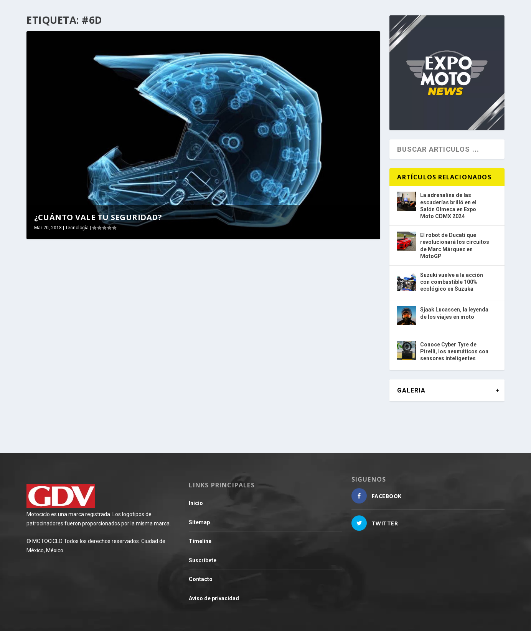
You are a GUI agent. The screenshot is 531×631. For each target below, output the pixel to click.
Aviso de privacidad (214, 598)
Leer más (53, 413)
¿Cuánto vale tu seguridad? (98, 217)
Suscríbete (202, 560)
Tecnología (77, 227)
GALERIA (411, 390)
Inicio (196, 503)
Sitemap (199, 522)
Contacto (201, 579)
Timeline (200, 541)
